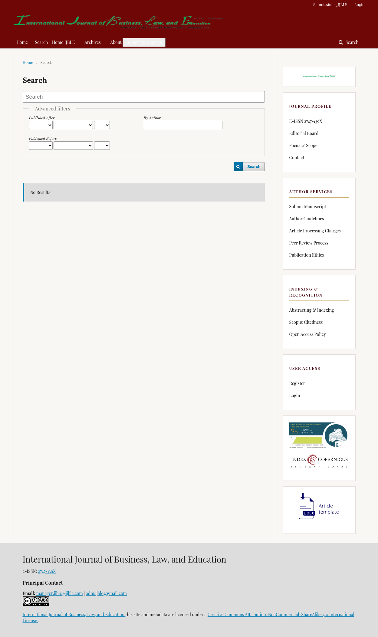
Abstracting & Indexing (311, 310)
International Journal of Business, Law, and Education (74, 614)
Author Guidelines (306, 219)
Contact (296, 157)
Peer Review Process (308, 243)
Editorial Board (304, 133)
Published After (42, 117)
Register (297, 383)
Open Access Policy (307, 334)
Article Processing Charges (315, 231)
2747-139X (47, 571)
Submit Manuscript (307, 206)
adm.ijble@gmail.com (106, 593)
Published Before (43, 138)
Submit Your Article (144, 42)
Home (22, 42)
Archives (92, 42)
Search (41, 42)
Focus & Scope (303, 145)
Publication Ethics (306, 255)
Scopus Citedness (306, 322)
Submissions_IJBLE (330, 4)
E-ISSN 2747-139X (305, 121)
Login (359, 4)
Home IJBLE (63, 42)
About (115, 42)
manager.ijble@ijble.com (59, 593)
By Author (152, 117)
